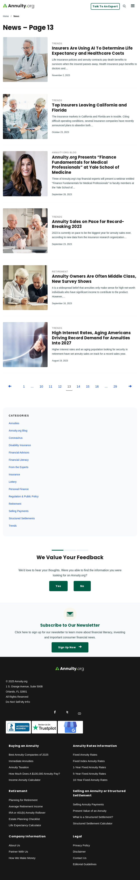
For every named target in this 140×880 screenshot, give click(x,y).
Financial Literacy (19, 460)
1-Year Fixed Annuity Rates (89, 767)
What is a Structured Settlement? (93, 817)
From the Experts (18, 467)
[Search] (124, 6)
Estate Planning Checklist (24, 819)
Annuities (14, 423)
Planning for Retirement (23, 800)
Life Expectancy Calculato (24, 825)
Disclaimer (79, 851)
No (82, 586)
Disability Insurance (20, 445)
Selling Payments (18, 511)
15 (88, 387)
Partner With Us (18, 851)
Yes (58, 586)
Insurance (14, 474)
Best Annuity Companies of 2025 (28, 755)
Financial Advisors (19, 452)
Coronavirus (15, 438)
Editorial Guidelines (84, 864)
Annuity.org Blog (64, 152)
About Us (14, 845)
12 (60, 387)
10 (41, 387)
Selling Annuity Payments (88, 804)
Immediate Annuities (21, 761)
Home (6, 16)
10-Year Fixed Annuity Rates (90, 780)
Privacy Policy (81, 845)
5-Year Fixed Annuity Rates (89, 774)
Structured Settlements (22, 518)
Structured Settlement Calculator (92, 823)
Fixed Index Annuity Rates (89, 761)
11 (50, 387)
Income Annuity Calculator (24, 780)
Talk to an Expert (105, 6)
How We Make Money (22, 858)
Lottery (13, 482)
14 (78, 387)
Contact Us (79, 858)
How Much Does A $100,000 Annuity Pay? (34, 774)
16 (97, 387)
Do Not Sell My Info (18, 702)
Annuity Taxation (19, 767)
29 (115, 387)
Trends (57, 43)
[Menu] (132, 6)
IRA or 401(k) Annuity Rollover (27, 813)
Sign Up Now (70, 648)
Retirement (60, 272)
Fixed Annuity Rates (85, 755)
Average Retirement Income (26, 806)
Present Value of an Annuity (89, 811)
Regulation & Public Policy (23, 496)
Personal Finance (19, 489)
